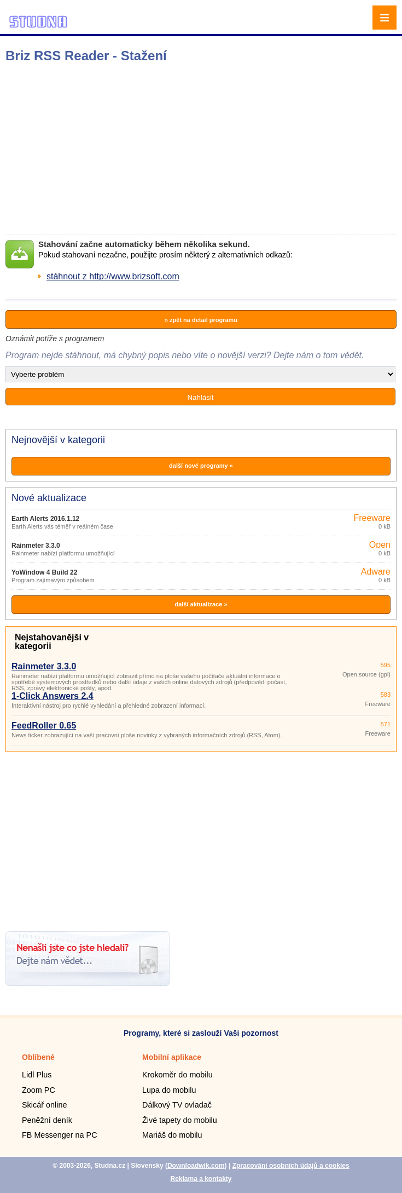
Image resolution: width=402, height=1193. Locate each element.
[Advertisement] (172, 148)
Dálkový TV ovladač (177, 1104)
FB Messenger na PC (59, 1135)
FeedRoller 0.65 (43, 725)
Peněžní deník (47, 1120)
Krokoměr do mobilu (177, 1074)
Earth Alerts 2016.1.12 (45, 519)
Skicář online (44, 1104)
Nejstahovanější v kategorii (52, 642)
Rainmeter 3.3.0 (35, 545)
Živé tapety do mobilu (179, 1120)
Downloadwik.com (196, 1165)
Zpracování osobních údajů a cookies (290, 1165)
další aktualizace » (201, 604)
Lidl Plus (36, 1074)
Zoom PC (38, 1090)
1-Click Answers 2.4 (52, 696)
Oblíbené (38, 1057)
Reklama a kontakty (200, 1179)
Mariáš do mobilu (172, 1135)
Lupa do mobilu (169, 1090)
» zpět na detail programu (201, 320)
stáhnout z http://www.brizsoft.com (112, 276)
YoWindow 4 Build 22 (44, 572)
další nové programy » (201, 465)
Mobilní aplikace (171, 1057)
